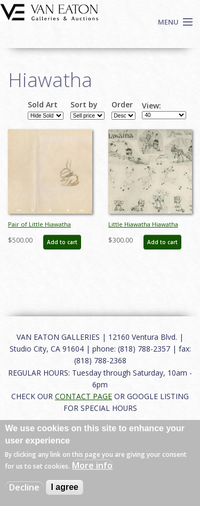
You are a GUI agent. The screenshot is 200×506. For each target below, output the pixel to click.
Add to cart (62, 242)
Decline (24, 487)
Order (122, 104)
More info (92, 465)
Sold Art (43, 104)
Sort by (84, 104)
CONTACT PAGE (83, 396)
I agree (64, 487)
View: (151, 106)
